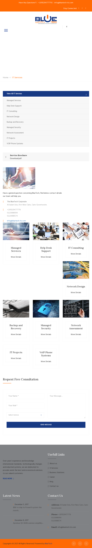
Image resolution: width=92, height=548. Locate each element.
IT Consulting (12, 111)
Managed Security (14, 127)
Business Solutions (57, 472)
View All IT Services (47, 94)
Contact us (54, 486)
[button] (25, 415)
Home (5, 77)
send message (46, 424)
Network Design (13, 117)
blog (51, 481)
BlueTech (48, 543)
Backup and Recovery (15, 122)
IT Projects (11, 138)
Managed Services (14, 101)
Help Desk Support (14, 106)
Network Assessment (15, 133)
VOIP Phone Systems (15, 144)
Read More (8, 479)
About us (53, 463)
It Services (54, 468)
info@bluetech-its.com (63, 2)
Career (52, 477)
